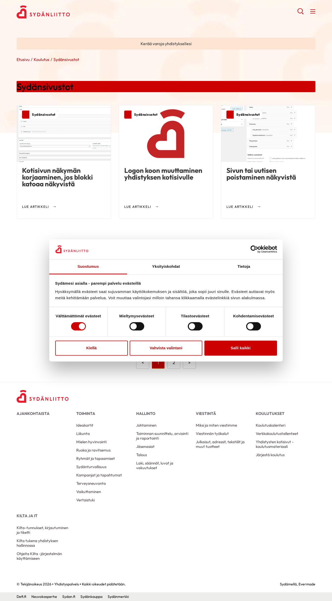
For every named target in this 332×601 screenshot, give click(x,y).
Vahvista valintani (166, 348)
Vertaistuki (85, 499)
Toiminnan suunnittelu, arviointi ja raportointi (162, 436)
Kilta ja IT (27, 515)
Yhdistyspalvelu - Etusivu (58, 11)
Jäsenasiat (145, 446)
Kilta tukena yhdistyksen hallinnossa (37, 543)
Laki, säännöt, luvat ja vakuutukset (154, 465)
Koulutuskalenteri (270, 425)
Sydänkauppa (91, 596)
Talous (141, 454)
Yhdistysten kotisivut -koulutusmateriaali (275, 444)
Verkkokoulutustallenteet (277, 433)
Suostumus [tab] (88, 266)
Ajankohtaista (33, 413)
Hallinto (145, 413)
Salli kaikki (241, 348)
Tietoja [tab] (244, 266)
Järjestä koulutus (270, 454)
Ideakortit (84, 425)
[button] (300, 13)
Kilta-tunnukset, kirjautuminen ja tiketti (42, 530)
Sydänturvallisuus (91, 466)
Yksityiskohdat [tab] (166, 266)
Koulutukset (270, 413)
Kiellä (91, 348)
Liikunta (83, 433)
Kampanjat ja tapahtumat (99, 475)
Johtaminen (146, 425)
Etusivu (23, 59)
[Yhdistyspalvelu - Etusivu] (42, 396)
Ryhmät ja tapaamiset (95, 458)
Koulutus (41, 59)
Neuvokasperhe (44, 596)
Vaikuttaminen (88, 491)
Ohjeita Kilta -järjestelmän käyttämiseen (39, 556)
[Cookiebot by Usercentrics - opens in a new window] (254, 249)
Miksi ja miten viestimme (216, 425)
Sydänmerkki (118, 596)
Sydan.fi (68, 596)
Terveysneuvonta (91, 483)
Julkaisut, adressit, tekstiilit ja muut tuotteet (220, 444)
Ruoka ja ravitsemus (93, 450)
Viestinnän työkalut (212, 433)
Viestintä (206, 413)
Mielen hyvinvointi (91, 441)
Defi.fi (21, 596)
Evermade (307, 584)
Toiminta (85, 413)
